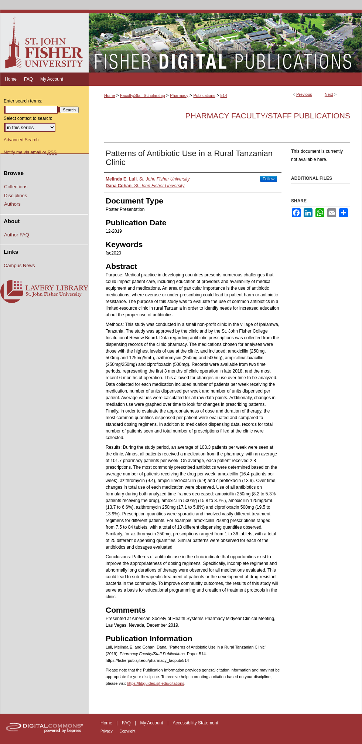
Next (329, 94)
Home (109, 95)
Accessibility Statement (195, 723)
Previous (304, 94)
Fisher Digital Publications (225, 41)
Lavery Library (44, 292)
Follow (268, 178)
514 (223, 95)
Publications (204, 95)
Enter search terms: (23, 101)
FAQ (127, 723)
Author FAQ (16, 235)
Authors (12, 204)
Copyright (128, 731)
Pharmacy (179, 95)
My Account (152, 723)
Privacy (107, 731)
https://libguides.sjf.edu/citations (155, 683)
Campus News (19, 265)
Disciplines (15, 195)
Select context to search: (28, 118)
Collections (16, 186)
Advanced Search (21, 139)
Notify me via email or (30, 152)
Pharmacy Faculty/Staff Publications (267, 115)
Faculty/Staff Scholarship (142, 95)
